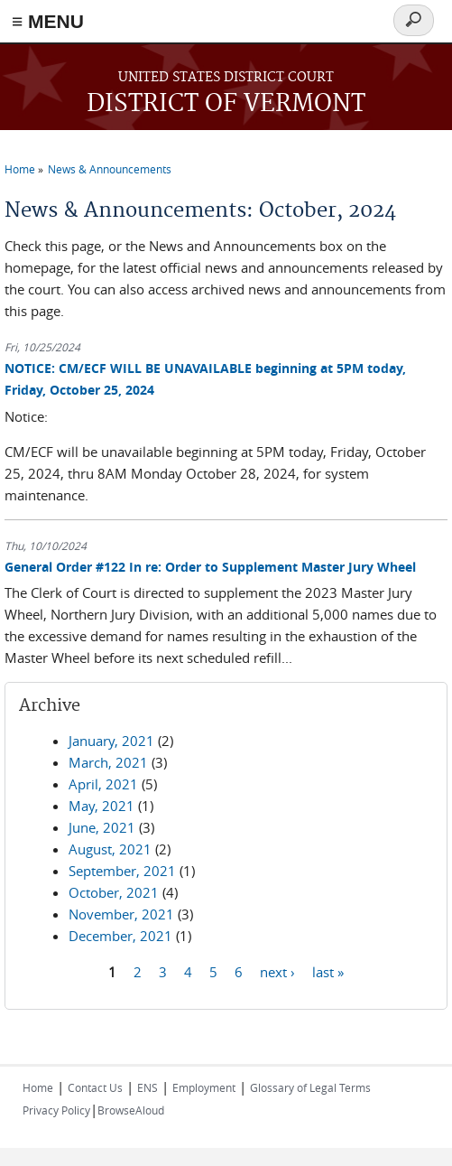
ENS (147, 1087)
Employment (203, 1087)
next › (277, 971)
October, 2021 (114, 892)
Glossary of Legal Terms (310, 1087)
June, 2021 (102, 827)
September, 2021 (122, 871)
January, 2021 (111, 741)
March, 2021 (108, 762)
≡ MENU (48, 21)
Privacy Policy (56, 1110)
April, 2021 (103, 784)
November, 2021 (121, 914)
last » (328, 971)
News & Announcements (109, 169)
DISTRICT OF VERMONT (226, 104)
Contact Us (95, 1087)
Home (20, 169)
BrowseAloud (130, 1110)
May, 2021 (101, 806)
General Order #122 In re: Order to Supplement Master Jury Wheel (210, 566)
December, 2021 (120, 936)
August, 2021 (110, 849)
